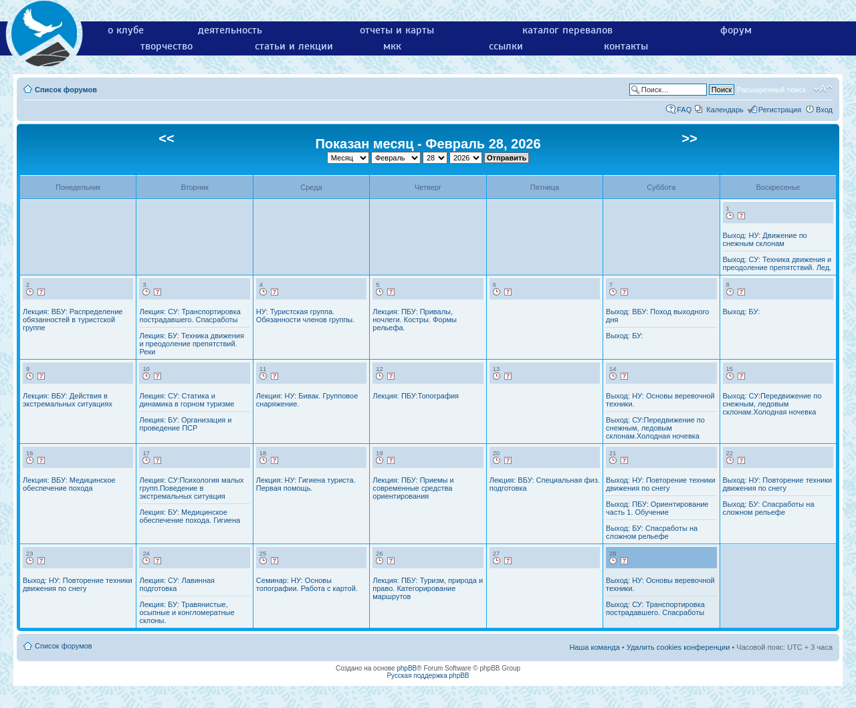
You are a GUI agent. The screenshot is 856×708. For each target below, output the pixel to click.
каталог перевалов (567, 30)
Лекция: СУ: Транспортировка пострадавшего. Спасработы (189, 316)
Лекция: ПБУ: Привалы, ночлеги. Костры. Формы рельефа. (414, 320)
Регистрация (779, 110)
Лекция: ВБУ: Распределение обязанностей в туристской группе (72, 320)
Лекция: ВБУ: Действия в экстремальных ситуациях (67, 400)
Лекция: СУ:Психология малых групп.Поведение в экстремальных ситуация (191, 488)
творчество (166, 46)
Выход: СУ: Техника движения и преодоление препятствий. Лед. (777, 263)
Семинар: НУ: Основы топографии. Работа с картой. (307, 584)
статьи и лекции (294, 46)
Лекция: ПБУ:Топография (415, 396)
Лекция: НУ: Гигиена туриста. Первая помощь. (306, 484)
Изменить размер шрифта (823, 89)
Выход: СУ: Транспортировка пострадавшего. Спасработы (655, 608)
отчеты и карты (397, 30)
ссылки (506, 46)
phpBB (407, 668)
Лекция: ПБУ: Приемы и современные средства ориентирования (412, 488)
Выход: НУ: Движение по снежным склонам (765, 239)
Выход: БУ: (624, 336)
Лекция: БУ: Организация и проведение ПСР (185, 424)
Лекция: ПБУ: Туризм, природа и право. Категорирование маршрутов (427, 588)
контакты (626, 46)
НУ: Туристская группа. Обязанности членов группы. (305, 316)
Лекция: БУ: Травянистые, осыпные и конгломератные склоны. (186, 612)
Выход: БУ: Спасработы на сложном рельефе (652, 532)
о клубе (126, 30)
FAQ (684, 110)
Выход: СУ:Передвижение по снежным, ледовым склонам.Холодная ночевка (655, 428)
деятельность (230, 30)
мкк (392, 46)
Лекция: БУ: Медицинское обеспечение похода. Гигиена (189, 516)
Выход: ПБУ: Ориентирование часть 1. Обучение (657, 508)
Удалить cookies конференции (678, 647)
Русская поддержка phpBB (428, 675)
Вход (824, 110)
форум (736, 30)
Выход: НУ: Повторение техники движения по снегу (661, 484)
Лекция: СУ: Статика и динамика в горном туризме (186, 400)
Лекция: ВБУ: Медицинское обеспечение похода (69, 484)
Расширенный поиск (771, 90)
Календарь (725, 110)
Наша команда (594, 647)
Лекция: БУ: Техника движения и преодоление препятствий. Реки (191, 344)
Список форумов (66, 90)
